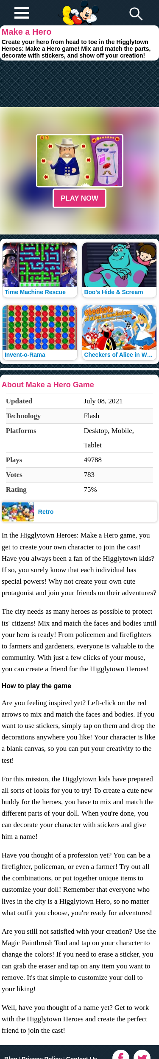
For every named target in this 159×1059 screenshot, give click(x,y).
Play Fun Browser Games (77, 6)
